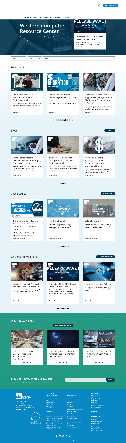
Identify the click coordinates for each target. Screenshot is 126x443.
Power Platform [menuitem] (71, 395)
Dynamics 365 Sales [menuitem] (51, 425)
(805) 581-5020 (21, 401)
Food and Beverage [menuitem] (96, 421)
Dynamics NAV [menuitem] (50, 406)
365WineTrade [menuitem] (70, 413)
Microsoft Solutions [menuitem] (51, 395)
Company (18, 409)
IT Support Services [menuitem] (96, 407)
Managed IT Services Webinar (98, 284)
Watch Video (16, 300)
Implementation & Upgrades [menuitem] (98, 395)
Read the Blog (17, 175)
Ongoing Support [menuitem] (95, 404)
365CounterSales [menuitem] (71, 423)
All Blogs (110, 130)
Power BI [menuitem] (69, 404)
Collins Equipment (93, 220)
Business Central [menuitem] (71, 411)
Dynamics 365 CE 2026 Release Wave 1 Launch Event (62, 285)
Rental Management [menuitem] (96, 428)
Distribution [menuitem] (94, 419)
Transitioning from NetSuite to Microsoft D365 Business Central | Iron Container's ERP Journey (27, 224)
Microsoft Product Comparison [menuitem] (54, 399)
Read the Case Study (19, 238)
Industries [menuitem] (47, 7)
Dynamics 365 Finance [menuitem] (52, 422)
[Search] (79, 58)
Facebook (66, 436)
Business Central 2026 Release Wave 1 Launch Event (89, 38)
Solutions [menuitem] (26, 7)
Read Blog (79, 46)
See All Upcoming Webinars (63, 325)
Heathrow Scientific (57, 220)
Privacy (72, 440)
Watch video (88, 112)
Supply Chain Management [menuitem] (74, 422)
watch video (16, 112)
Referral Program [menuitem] (104, 2)
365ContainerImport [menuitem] (72, 418)
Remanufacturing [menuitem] (95, 425)
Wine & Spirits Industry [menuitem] (97, 430)
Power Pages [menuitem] (70, 406)
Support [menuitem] (94, 2)
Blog (57, 436)
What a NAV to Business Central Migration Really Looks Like (62, 97)
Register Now (27, 362)
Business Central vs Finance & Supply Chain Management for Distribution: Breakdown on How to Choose (98, 98)
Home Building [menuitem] (95, 426)
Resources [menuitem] (58, 7)
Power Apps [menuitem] (70, 400)
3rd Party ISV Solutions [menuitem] (52, 402)
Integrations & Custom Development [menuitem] (97, 399)
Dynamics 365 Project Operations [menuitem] (55, 423)
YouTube (69, 436)
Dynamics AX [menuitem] (49, 404)
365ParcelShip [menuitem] (70, 425)
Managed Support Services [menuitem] (98, 405)
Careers (24, 409)
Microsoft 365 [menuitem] (49, 408)
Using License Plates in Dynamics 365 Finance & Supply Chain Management (27, 160)
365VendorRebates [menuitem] (71, 427)
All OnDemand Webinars (105, 256)
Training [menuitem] (93, 397)
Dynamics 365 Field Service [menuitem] (53, 420)
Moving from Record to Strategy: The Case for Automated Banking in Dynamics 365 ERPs (95, 161)
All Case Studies (108, 193)
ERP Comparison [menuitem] (50, 400)
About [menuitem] (67, 7)
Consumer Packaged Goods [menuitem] (98, 418)
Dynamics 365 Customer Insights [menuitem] (54, 416)
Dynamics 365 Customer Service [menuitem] (54, 418)
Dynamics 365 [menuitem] (50, 411)
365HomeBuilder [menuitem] (71, 416)
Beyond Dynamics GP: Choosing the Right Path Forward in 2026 (27, 285)
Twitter (63, 436)
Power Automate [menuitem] (71, 402)
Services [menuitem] (37, 7)
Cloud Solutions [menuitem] (95, 402)
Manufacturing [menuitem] (95, 423)
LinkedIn (60, 436)
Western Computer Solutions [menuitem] (74, 409)
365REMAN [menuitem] (70, 415)
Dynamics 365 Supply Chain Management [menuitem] (53, 427)
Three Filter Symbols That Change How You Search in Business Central (61, 160)
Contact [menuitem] (114, 2)
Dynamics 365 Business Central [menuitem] (54, 415)
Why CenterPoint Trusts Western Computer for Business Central (23, 97)
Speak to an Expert (110, 5)
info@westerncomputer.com (25, 407)
